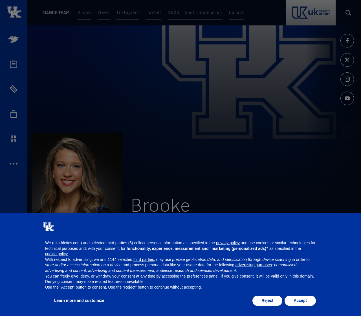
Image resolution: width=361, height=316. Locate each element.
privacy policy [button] (228, 243)
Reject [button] (267, 300)
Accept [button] (300, 300)
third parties (143, 259)
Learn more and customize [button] (79, 300)
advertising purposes (253, 265)
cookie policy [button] (56, 254)
